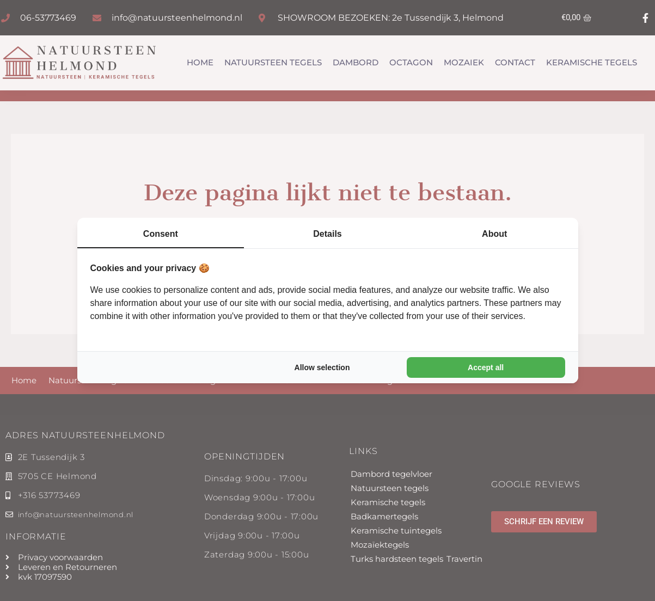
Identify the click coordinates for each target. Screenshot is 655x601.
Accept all (486, 367)
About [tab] (494, 233)
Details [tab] (327, 233)
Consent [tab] (160, 233)
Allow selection (322, 367)
